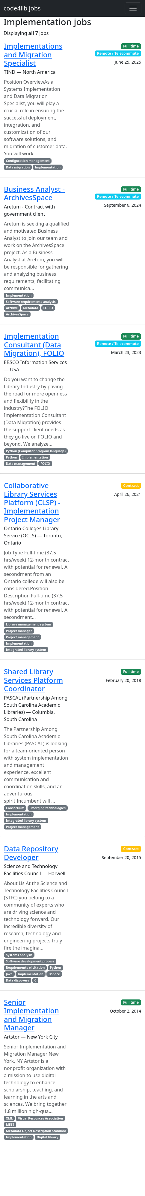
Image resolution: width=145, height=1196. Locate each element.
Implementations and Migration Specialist (33, 54)
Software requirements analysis (31, 302)
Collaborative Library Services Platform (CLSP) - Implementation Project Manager (32, 502)
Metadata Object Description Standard (36, 1131)
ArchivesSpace (17, 314)
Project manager (19, 631)
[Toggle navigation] (133, 8)
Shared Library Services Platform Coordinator (33, 680)
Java (9, 974)
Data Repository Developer (31, 853)
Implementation (48, 167)
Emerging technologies (48, 808)
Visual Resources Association (40, 1118)
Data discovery (17, 980)
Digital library (47, 1137)
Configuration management (28, 161)
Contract (131, 485)
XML (9, 1118)
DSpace (54, 974)
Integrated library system (26, 650)
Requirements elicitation (25, 967)
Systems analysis (19, 955)
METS (10, 1125)
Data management (20, 463)
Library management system (28, 624)
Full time (131, 46)
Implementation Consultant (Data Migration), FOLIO (34, 344)
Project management (22, 637)
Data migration (18, 167)
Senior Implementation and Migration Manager (31, 1014)
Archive (12, 308)
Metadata (30, 308)
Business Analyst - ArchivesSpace (34, 193)
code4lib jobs (22, 8)
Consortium (15, 808)
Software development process (30, 961)
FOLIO (48, 308)
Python (11, 457)
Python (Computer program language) (36, 451)
